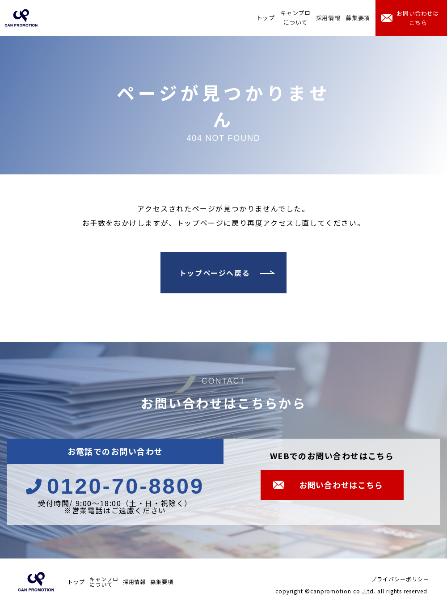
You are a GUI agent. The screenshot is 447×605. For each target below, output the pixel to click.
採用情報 (328, 17)
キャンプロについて (295, 17)
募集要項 (358, 17)
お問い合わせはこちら (417, 18)
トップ (266, 17)
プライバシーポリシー (400, 579)
